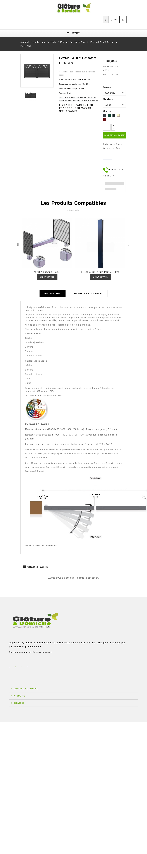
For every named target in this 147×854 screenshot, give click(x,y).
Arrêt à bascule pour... (47, 271)
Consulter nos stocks (88, 294)
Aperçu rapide (47, 243)
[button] (73, 689)
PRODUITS (19, 696)
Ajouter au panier (115, 135)
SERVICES (19, 703)
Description (52, 294)
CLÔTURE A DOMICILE (26, 689)
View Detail (47, 276)
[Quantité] (107, 127)
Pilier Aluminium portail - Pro (100, 271)
